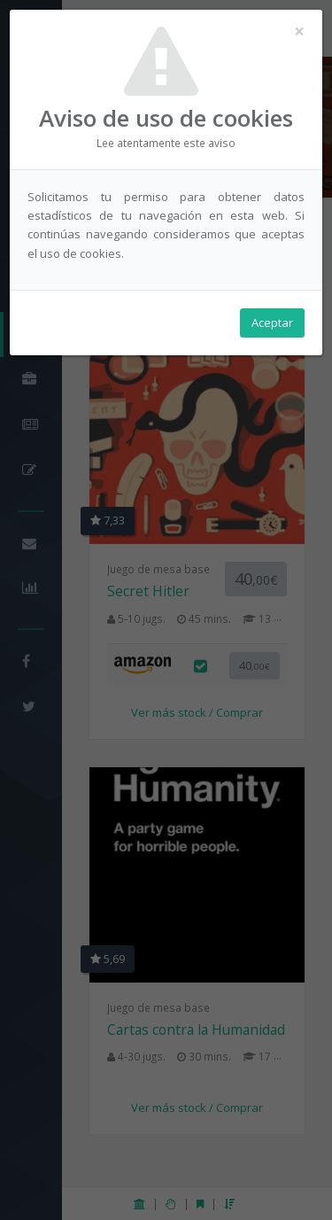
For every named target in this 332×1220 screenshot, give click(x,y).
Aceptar (272, 322)
